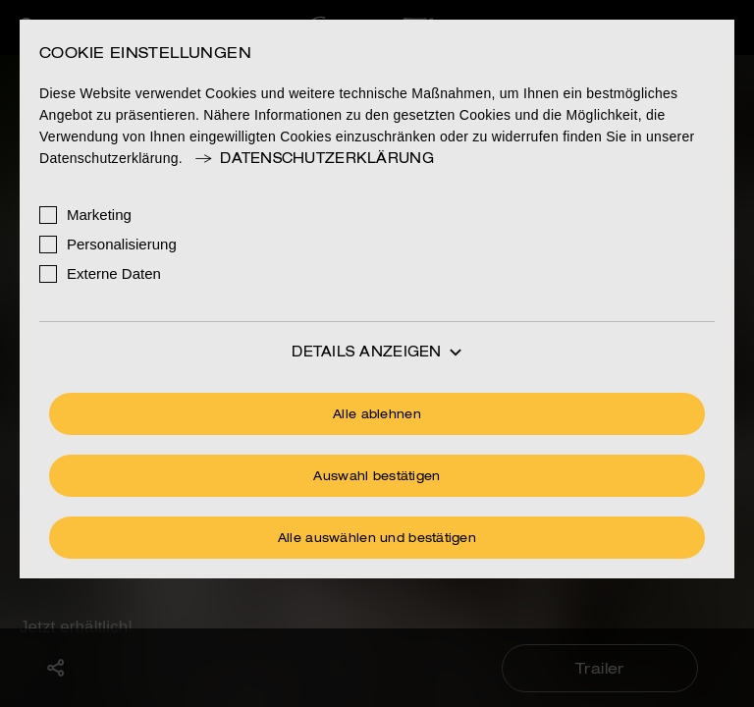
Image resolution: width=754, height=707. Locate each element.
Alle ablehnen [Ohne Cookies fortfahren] (377, 415)
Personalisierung (122, 244)
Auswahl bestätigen (376, 477)
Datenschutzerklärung (313, 159)
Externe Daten (114, 273)
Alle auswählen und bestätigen (377, 539)
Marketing (99, 214)
